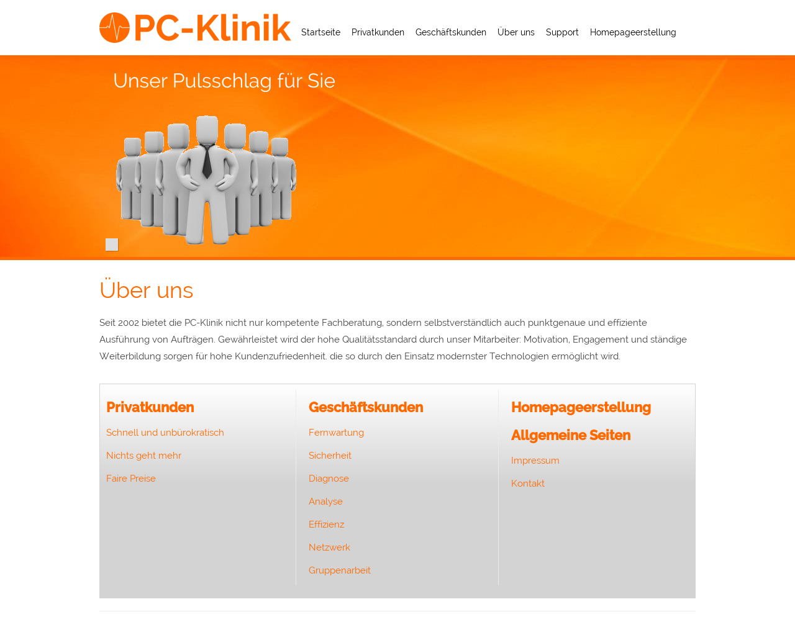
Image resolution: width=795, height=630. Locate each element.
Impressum (535, 460)
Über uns (516, 32)
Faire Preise (131, 478)
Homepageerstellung (633, 32)
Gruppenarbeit (340, 570)
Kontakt (528, 483)
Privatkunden (378, 32)
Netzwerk (329, 547)
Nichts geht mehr (143, 455)
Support (562, 32)
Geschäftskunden (451, 32)
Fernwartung (336, 432)
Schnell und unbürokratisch (165, 432)
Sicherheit (330, 455)
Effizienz (326, 524)
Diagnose (329, 478)
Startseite (320, 32)
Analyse (326, 501)
